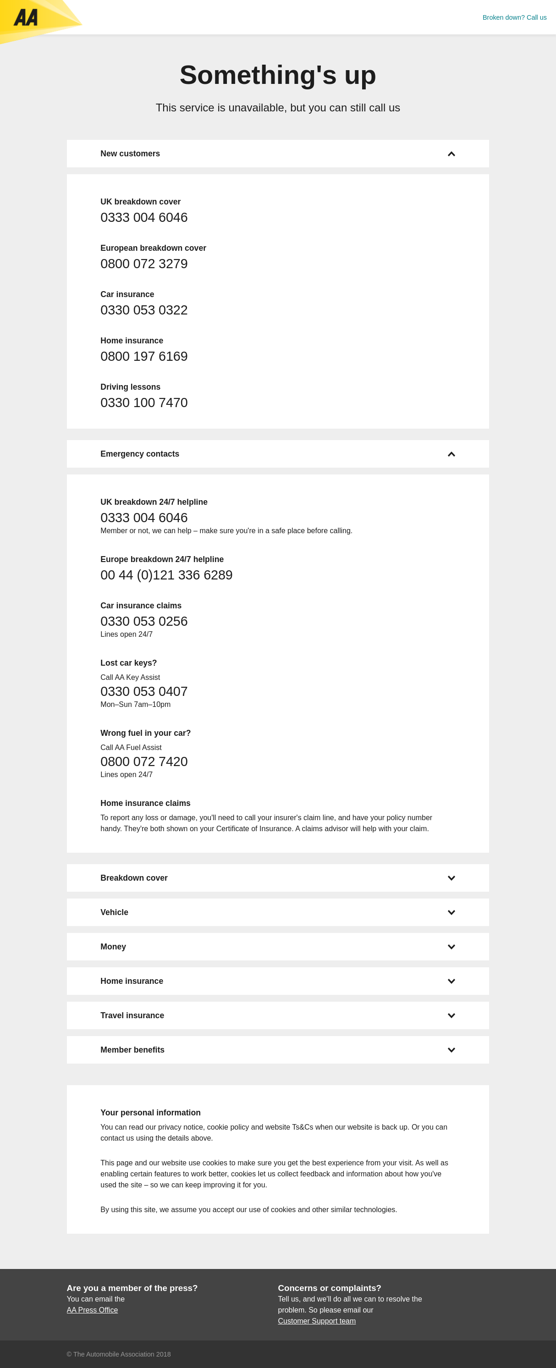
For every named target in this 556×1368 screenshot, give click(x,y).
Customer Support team (317, 1321)
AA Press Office (92, 1310)
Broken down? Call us (515, 17)
